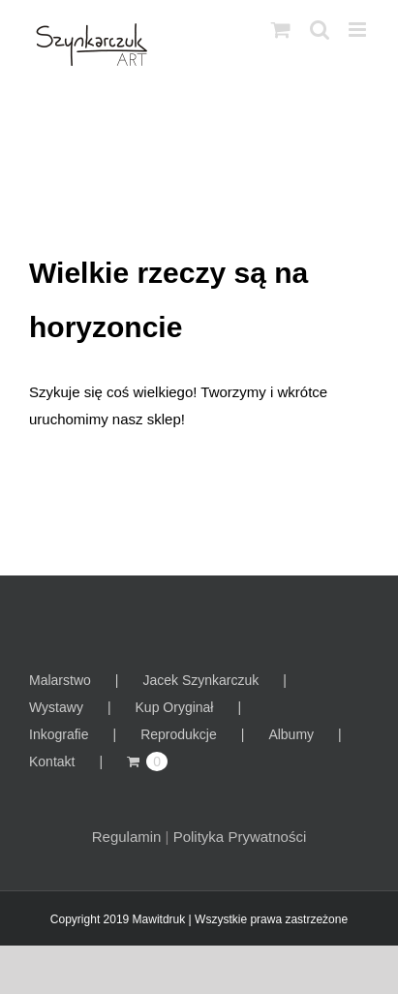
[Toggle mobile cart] (281, 29)
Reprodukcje (178, 734)
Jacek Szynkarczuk (200, 680)
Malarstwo (60, 680)
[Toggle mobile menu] (359, 29)
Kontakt (52, 761)
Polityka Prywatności (240, 836)
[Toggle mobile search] (319, 29)
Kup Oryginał (175, 707)
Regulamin (127, 836)
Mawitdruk (159, 919)
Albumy (291, 734)
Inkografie (58, 734)
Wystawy (56, 707)
